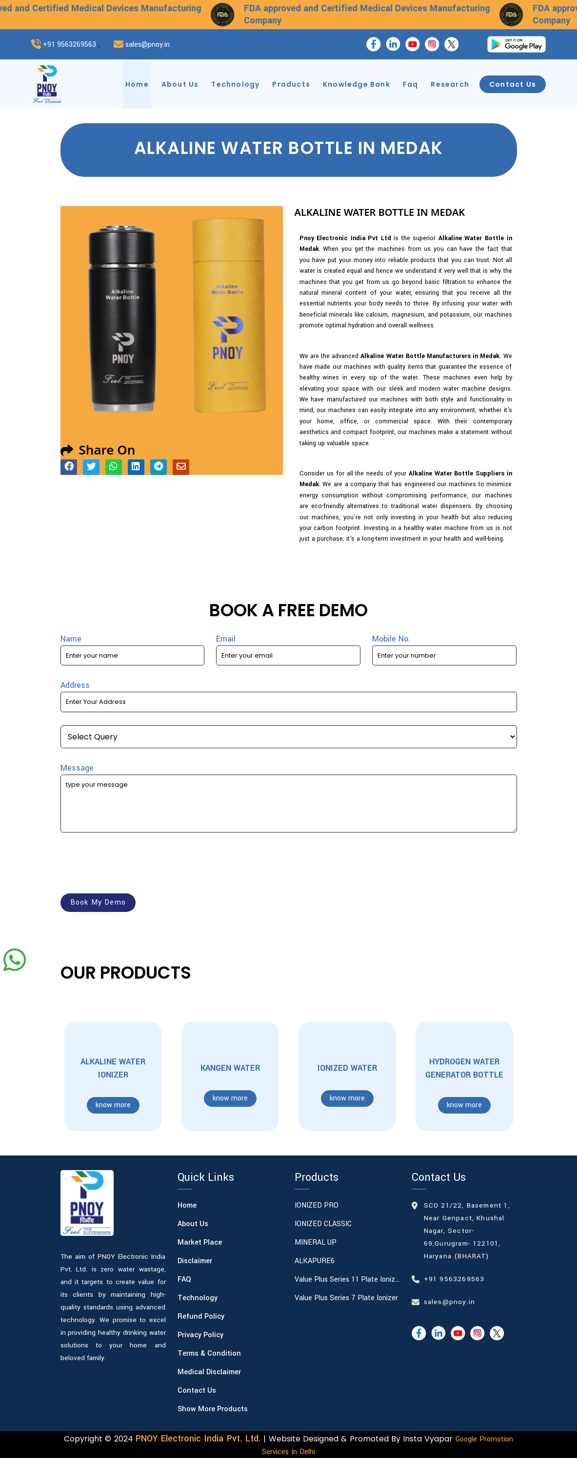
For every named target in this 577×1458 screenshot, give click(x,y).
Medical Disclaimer (209, 1372)
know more (113, 1105)
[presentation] (134, 865)
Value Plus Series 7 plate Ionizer (346, 1298)
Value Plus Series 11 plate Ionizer (347, 1279)
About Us (193, 1224)
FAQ (184, 1279)
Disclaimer (195, 1261)
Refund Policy (201, 1316)
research (450, 84)
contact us (512, 84)
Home (187, 1205)
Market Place (200, 1242)
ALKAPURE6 (315, 1261)
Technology (198, 1298)
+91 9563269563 (69, 44)
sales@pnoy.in (147, 44)
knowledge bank (356, 84)
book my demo (98, 902)
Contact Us (197, 1390)
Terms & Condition (209, 1353)
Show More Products (213, 1409)
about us (180, 84)
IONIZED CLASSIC (323, 1224)
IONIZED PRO (316, 1205)
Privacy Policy (200, 1335)
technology (235, 84)
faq (410, 84)
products (291, 84)
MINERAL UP (316, 1242)
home (137, 84)
